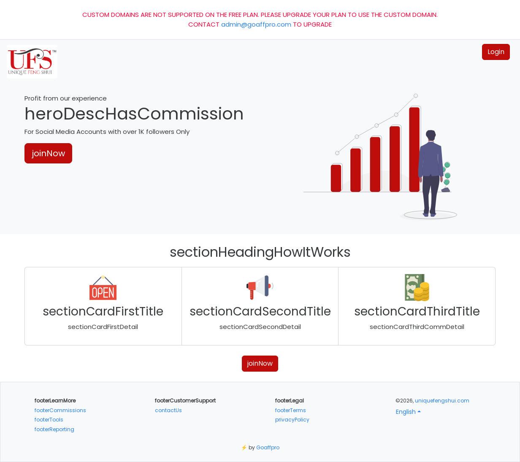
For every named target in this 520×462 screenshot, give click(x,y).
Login (495, 52)
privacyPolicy (292, 419)
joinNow (48, 153)
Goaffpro (267, 447)
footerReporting (54, 429)
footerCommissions (60, 410)
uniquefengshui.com (442, 400)
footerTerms (290, 410)
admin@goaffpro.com (256, 24)
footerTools (49, 419)
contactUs (168, 410)
